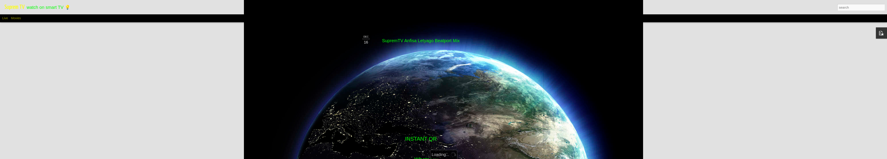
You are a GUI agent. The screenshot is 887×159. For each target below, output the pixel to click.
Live (5, 18)
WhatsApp (426, 119)
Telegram (421, 134)
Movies (16, 18)
